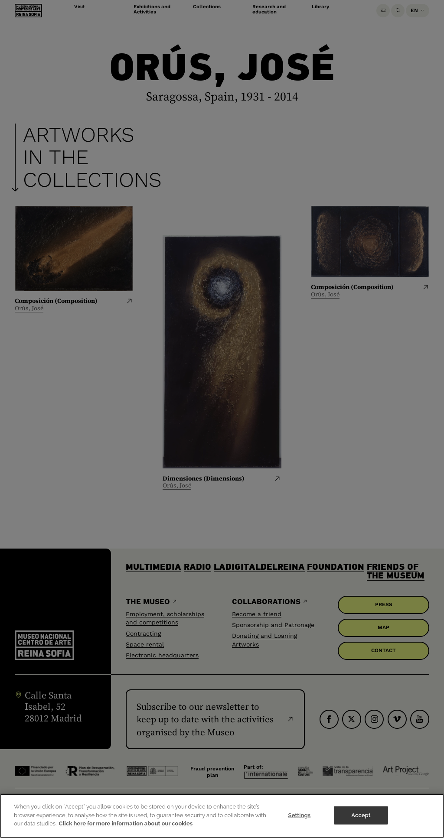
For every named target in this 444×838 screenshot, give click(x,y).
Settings (299, 822)
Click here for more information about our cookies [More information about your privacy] (126, 831)
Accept (360, 822)
